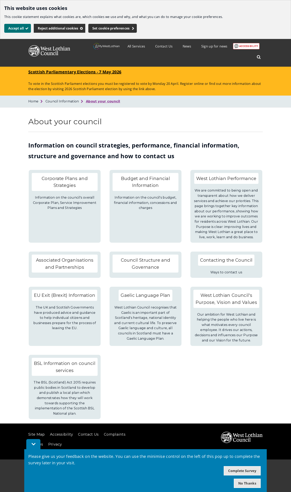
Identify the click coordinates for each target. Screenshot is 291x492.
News (187, 46)
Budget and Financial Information (145, 182)
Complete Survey (242, 471)
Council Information (62, 101)
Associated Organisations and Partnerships (65, 263)
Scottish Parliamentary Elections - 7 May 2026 (74, 72)
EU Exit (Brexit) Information (64, 295)
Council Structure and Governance (145, 263)
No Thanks (247, 483)
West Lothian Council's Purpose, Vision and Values (226, 299)
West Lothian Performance (226, 178)
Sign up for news (214, 46)
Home (33, 101)
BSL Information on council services (64, 367)
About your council (103, 101)
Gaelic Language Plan (145, 295)
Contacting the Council (226, 260)
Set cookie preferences (111, 28)
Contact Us (164, 46)
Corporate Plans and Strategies (65, 182)
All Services (136, 46)
